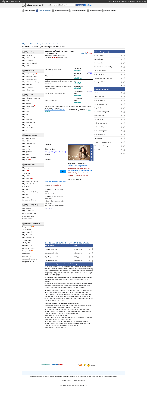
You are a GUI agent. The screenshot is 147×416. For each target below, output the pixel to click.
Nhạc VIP (25, 130)
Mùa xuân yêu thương (101, 146)
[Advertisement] (69, 346)
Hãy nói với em (99, 108)
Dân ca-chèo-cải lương (29, 200)
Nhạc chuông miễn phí (13, 1)
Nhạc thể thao (26, 141)
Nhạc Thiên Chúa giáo (29, 157)
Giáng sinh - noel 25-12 (29, 261)
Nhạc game (25, 154)
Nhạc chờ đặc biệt (31, 135)
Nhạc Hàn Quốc (27, 55)
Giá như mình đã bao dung (103, 142)
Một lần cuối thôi (99, 115)
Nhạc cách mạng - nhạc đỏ (30, 181)
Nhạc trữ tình (26, 176)
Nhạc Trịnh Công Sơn (28, 143)
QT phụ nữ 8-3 (26, 243)
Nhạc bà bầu (26, 149)
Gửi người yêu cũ (100, 100)
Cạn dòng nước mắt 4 (51, 260)
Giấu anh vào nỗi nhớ (101, 123)
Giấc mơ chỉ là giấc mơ (101, 127)
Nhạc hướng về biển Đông (30, 192)
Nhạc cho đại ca (27, 125)
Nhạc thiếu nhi (26, 178)
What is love (98, 138)
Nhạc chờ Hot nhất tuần (29, 79)
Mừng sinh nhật (27, 227)
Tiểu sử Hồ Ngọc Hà (75, 179)
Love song (25, 186)
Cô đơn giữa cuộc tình (101, 104)
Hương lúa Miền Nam (101, 82)
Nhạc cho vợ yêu (27, 119)
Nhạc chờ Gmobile (110, 10)
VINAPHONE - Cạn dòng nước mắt (79, 168)
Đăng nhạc (125, 1)
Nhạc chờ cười (26, 111)
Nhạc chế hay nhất (28, 66)
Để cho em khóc (99, 63)
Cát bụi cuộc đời (99, 55)
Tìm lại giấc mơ (99, 96)
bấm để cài (77, 71)
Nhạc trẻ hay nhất (27, 60)
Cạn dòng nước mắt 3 (51, 257)
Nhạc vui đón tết (27, 232)
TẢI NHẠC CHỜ (34, 6)
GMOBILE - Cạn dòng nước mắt (78, 175)
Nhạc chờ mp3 (30, 164)
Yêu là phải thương (100, 70)
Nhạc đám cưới (27, 235)
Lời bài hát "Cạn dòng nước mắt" (55, 182)
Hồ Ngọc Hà (40, 44)
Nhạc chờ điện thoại (31, 205)
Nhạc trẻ (24, 170)
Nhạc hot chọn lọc (27, 84)
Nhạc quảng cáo (27, 151)
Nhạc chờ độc (29, 95)
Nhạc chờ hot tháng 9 (28, 74)
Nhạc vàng (25, 197)
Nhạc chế (25, 114)
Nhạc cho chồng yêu (28, 122)
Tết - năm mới (26, 229)
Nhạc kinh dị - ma (27, 127)
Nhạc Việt (25, 194)
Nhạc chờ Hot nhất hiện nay (30, 82)
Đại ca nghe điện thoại (29, 213)
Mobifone (32, 44)
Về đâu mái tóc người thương (103, 67)
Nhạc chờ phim (26, 168)
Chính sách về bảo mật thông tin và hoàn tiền (73, 385)
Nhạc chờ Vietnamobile (78, 10)
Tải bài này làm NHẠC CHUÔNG (55, 110)
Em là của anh (99, 59)
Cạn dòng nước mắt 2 (51, 253)
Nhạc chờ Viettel (30, 10)
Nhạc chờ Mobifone (45, 10)
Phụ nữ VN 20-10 (27, 256)
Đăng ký (109, 1)
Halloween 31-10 (27, 253)
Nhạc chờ (25, 44)
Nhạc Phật (25, 160)
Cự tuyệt (97, 150)
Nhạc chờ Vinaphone (61, 10)
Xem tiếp (122, 85)
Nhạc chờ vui (26, 109)
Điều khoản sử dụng (136, 1)
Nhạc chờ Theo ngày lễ (32, 223)
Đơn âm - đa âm (27, 219)
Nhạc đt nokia (26, 208)
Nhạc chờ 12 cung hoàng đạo (31, 98)
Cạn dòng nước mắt (52, 44)
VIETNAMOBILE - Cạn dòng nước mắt (80, 170)
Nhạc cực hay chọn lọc (29, 58)
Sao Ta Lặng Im (99, 119)
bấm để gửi (77, 83)
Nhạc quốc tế (26, 189)
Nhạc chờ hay (29, 52)
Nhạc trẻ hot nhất (27, 87)
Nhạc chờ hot (29, 71)
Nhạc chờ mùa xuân (28, 237)
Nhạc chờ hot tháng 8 (28, 90)
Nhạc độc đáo (26, 103)
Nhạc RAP (25, 101)
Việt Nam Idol (26, 173)
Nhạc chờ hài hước (28, 106)
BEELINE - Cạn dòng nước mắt (78, 173)
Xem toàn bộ (48, 208)
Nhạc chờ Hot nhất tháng (29, 76)
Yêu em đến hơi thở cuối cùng (103, 78)
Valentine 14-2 (26, 240)
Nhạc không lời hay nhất (29, 63)
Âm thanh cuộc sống (28, 138)
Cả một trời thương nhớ (102, 112)
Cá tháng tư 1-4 (27, 245)
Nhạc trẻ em (26, 146)
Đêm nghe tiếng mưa (101, 131)
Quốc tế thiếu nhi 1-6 (28, 248)
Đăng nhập (117, 1)
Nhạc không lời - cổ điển (29, 184)
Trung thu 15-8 (26, 251)
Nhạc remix (25, 117)
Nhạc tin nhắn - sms (28, 211)
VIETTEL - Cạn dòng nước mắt (77, 166)
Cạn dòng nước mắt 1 (51, 249)
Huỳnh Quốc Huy (56, 185)
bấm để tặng (78, 78)
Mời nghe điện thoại (28, 216)
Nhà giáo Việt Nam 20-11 (29, 259)
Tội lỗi (96, 93)
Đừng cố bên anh (100, 74)
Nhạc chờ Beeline (95, 10)
